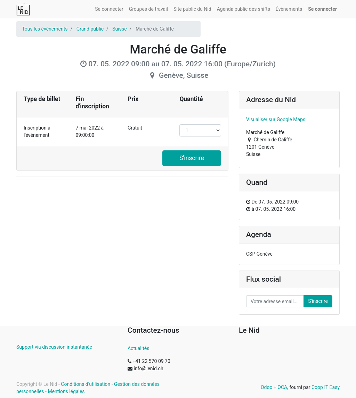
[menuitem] (109, 9)
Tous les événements (44, 29)
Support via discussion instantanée (54, 347)
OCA (282, 387)
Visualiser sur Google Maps (275, 119)
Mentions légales (66, 391)
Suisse (119, 29)
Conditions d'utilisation (85, 384)
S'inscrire (191, 158)
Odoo (267, 387)
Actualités (138, 348)
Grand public (90, 29)
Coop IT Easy (326, 387)
